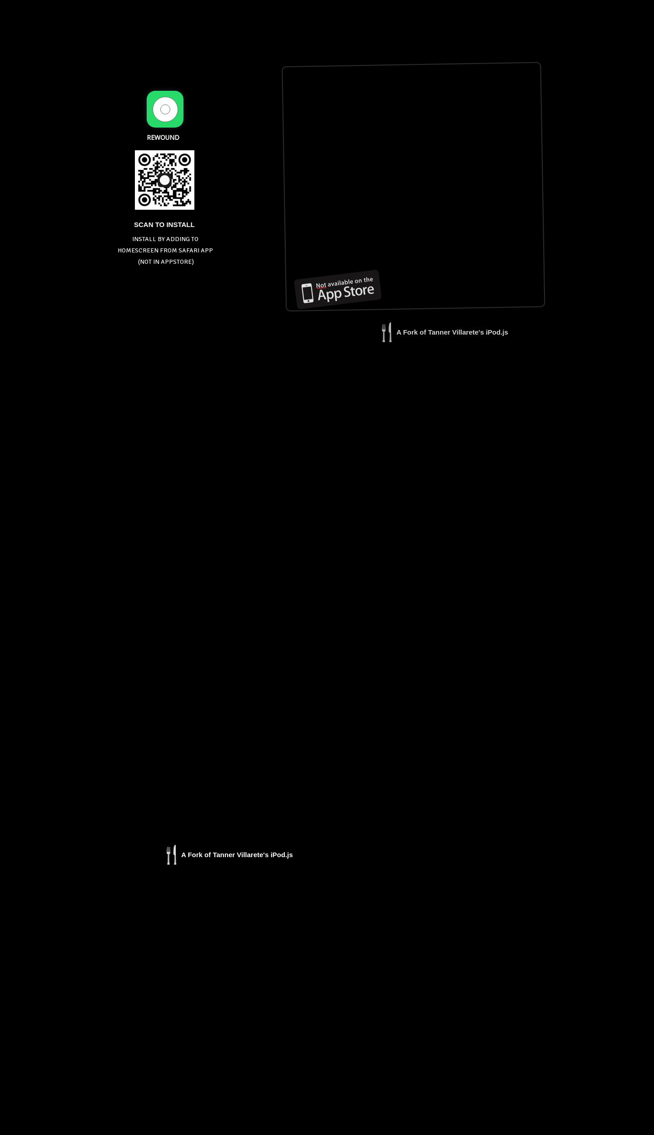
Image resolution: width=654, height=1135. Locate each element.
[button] (442, 336)
